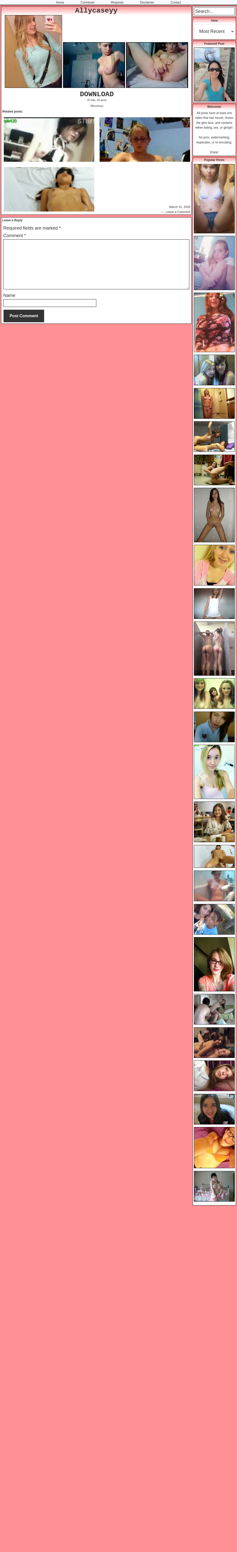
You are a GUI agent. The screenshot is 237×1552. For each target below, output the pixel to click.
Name (9, 295)
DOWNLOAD (97, 94)
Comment (14, 235)
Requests (117, 2)
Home (60, 2)
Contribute (87, 2)
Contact (175, 2)
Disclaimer (147, 2)
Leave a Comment (178, 212)
